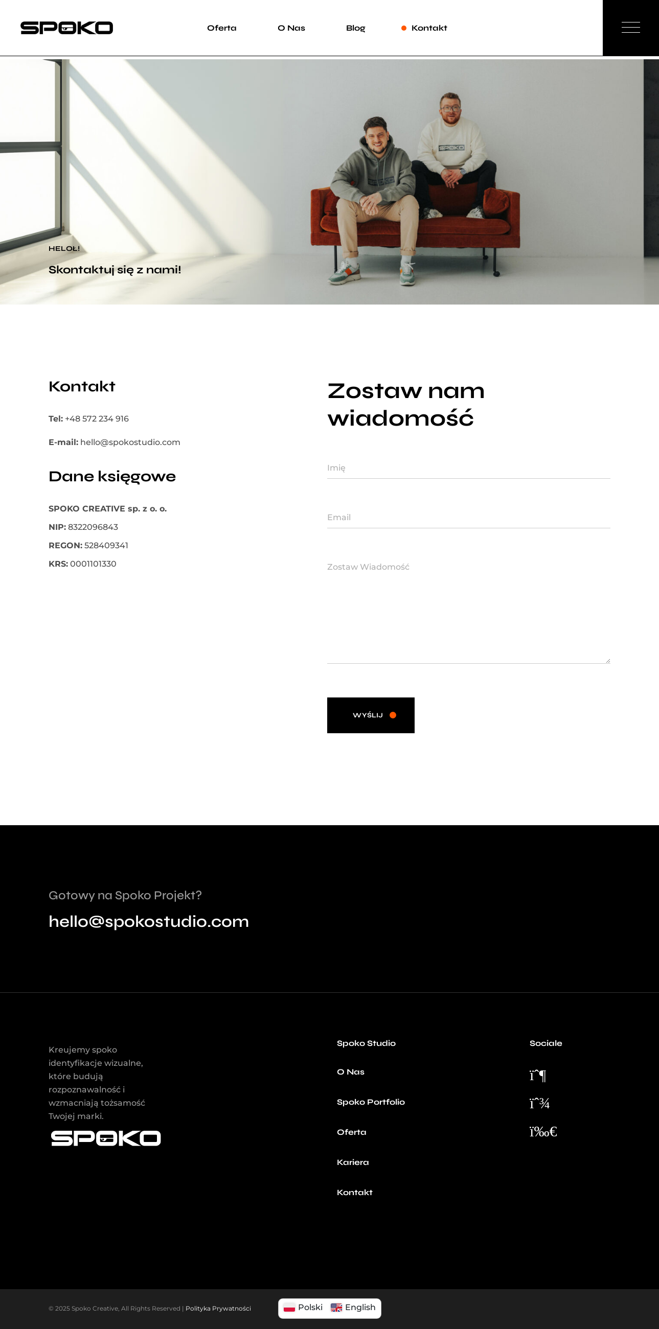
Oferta (352, 1132)
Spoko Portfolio (371, 1102)
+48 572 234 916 (97, 419)
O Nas (351, 1072)
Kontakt (355, 1192)
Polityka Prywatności (218, 1308)
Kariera (353, 1162)
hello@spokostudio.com (130, 442)
